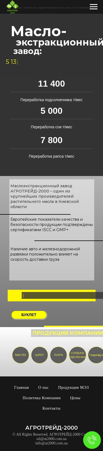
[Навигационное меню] (94, 7)
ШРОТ (39, 355)
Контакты (52, 408)
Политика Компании (42, 398)
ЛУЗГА (58, 355)
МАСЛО (20, 355)
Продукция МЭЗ (73, 387)
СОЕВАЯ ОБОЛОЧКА (77, 355)
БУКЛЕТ (29, 315)
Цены (75, 398)
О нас (43, 387)
